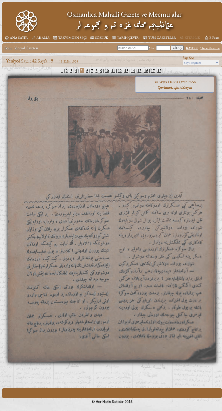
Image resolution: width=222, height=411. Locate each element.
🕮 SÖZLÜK (99, 37)
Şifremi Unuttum (210, 48)
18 (159, 70)
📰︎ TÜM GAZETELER (159, 37)
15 (140, 70)
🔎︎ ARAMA (40, 37)
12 (120, 70)
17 (153, 70)
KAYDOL (192, 48)
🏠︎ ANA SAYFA (16, 37)
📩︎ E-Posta (211, 37)
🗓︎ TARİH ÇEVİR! (126, 37)
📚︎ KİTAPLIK (189, 37)
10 (107, 70)
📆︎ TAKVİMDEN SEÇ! (70, 37)
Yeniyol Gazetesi (26, 47)
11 (113, 70)
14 (133, 70)
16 (146, 70)
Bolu (7, 47)
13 (126, 70)
